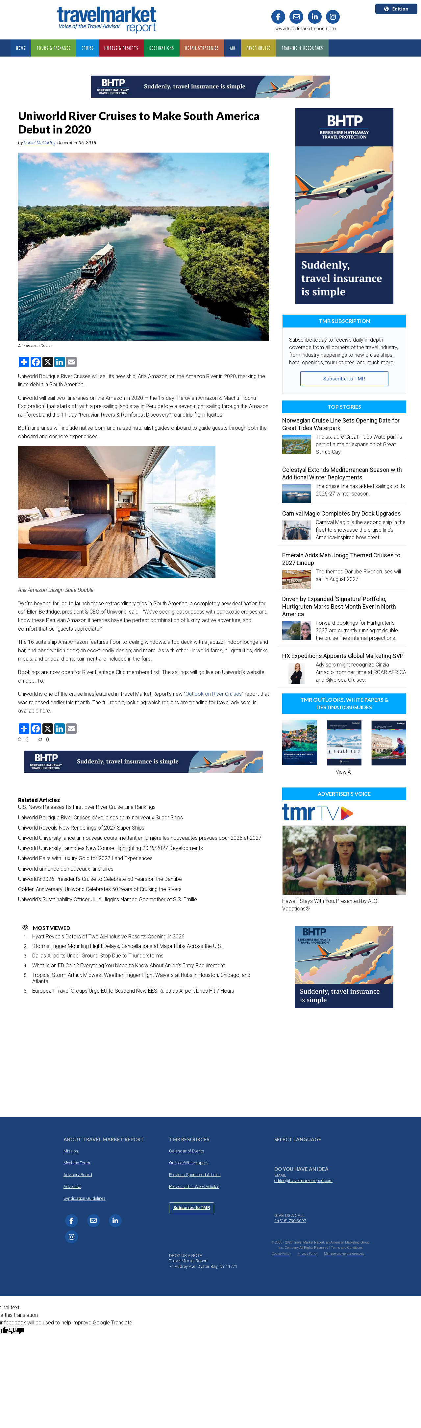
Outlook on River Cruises (214, 694)
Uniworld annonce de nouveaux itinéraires (65, 869)
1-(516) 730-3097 (290, 1220)
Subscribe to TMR (344, 378)
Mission (70, 1151)
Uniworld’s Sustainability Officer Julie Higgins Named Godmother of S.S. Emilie (107, 899)
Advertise (72, 1186)
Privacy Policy (307, 1253)
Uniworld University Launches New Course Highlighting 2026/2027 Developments (110, 848)
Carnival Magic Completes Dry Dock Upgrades (341, 513)
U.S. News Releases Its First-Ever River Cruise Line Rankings (87, 807)
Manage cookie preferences (344, 1253)
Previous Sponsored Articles (195, 1174)
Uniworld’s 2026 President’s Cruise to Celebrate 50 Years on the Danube (100, 879)
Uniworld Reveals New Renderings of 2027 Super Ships (81, 828)
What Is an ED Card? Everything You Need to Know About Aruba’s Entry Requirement (128, 965)
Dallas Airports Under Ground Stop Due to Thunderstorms (97, 956)
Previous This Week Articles (194, 1186)
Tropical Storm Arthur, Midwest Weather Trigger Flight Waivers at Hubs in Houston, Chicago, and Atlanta (141, 978)
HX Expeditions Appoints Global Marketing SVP (343, 655)
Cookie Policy (281, 1253)
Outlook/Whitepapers (189, 1162)
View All (344, 772)
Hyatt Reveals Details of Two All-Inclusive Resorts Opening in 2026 (108, 936)
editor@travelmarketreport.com (303, 1180)
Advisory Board (77, 1174)
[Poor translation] (16, 1330)
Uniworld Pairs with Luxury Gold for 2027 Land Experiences (85, 858)
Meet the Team (76, 1162)
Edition (396, 9)
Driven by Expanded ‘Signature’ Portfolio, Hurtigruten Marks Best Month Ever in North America (339, 606)
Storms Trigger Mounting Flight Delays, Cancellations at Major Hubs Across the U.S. (127, 946)
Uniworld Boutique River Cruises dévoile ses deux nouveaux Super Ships (100, 817)
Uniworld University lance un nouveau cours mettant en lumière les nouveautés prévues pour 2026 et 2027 (139, 838)
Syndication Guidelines (84, 1198)
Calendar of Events (186, 1151)
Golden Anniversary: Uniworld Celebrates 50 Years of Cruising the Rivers (100, 889)
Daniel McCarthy (39, 142)
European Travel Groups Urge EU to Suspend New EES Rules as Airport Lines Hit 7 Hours (133, 991)
